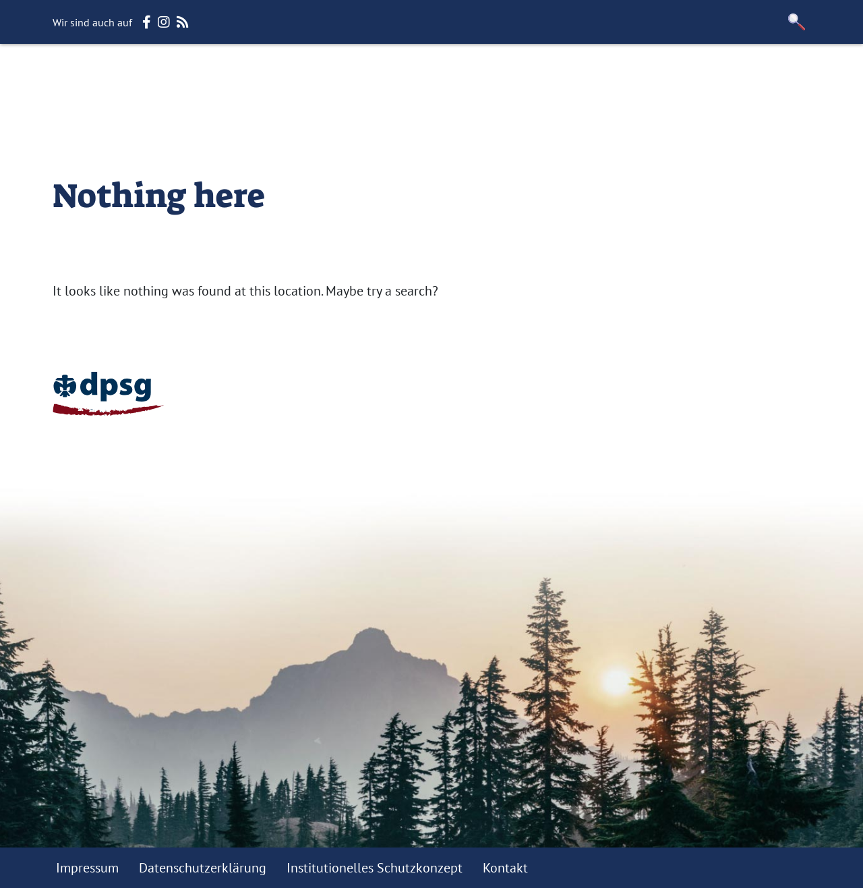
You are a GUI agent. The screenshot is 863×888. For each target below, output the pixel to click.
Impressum (87, 868)
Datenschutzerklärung (202, 868)
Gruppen (534, 67)
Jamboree (746, 67)
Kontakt (505, 868)
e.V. (801, 67)
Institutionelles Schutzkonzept (375, 868)
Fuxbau (468, 67)
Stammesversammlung (356, 67)
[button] (797, 22)
